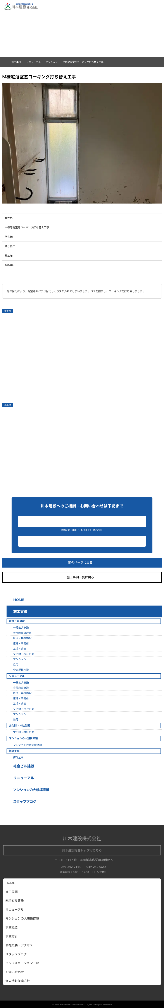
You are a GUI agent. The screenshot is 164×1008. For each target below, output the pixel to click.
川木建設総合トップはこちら (82, 850)
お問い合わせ (82, 541)
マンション (53, 62)
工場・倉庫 (19, 648)
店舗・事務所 (21, 643)
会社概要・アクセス (19, 945)
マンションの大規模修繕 (27, 745)
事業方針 (11, 936)
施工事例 (18, 62)
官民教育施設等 (22, 633)
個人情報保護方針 (17, 981)
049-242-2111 (83, 521)
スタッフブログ (16, 954)
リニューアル (23, 778)
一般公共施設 (21, 627)
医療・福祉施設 (22, 638)
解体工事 (18, 757)
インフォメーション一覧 (22, 963)
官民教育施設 (21, 687)
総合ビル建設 (23, 766)
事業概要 (11, 927)
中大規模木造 (21, 669)
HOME (18, 599)
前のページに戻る (82, 563)
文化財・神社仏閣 (23, 654)
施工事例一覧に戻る (82, 577)
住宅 (15, 664)
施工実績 (19, 611)
